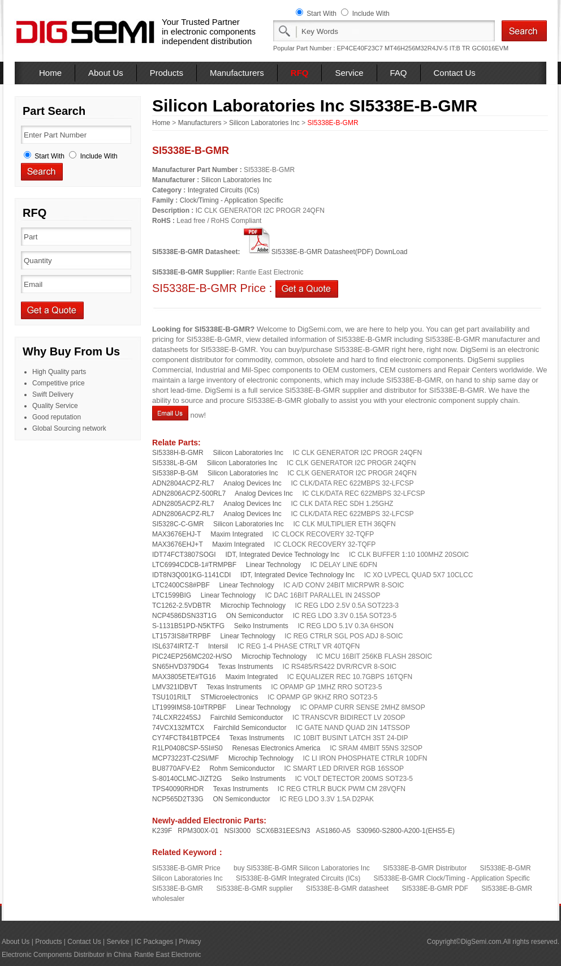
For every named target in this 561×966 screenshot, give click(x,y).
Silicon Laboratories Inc (264, 123)
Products (166, 73)
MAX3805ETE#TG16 (184, 677)
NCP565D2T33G (178, 799)
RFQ (300, 73)
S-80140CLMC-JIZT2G (187, 779)
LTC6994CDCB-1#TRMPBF (194, 565)
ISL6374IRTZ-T (175, 646)
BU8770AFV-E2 (176, 768)
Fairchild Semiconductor (246, 718)
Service (349, 73)
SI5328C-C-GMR (178, 524)
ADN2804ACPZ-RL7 (183, 483)
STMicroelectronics (229, 697)
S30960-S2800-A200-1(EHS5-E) (405, 831)
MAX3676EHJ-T (176, 534)
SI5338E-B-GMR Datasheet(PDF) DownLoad (325, 252)
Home (50, 73)
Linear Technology (273, 565)
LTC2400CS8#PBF (181, 585)
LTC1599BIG (171, 595)
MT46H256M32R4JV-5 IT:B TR (427, 48)
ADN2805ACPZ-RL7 (183, 504)
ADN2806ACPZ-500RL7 (189, 493)
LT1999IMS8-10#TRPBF (189, 707)
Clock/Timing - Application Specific (231, 200)
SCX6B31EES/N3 (283, 831)
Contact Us (455, 73)
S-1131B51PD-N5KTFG (188, 626)
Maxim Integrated (236, 534)
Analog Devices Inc (252, 483)
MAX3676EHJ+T (177, 544)
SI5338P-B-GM (175, 473)
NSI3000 (237, 831)
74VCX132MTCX (178, 728)
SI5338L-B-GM (174, 463)
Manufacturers (237, 73)
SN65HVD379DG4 (180, 667)
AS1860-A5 (333, 831)
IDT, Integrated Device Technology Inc (282, 555)
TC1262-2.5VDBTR (181, 605)
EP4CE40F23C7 (360, 48)
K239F (162, 831)
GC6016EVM (490, 48)
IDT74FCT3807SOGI (184, 555)
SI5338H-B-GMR (178, 453)
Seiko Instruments (261, 626)
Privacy (190, 942)
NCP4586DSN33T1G (184, 616)
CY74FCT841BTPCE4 (186, 738)
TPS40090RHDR (178, 789)
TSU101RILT (171, 697)
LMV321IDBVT (174, 687)
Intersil (218, 646)
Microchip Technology (253, 605)
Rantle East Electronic (167, 955)
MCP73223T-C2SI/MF (185, 758)
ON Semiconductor (254, 616)
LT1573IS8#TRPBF (181, 636)
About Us (105, 73)
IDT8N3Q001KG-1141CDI (191, 575)
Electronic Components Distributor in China (66, 955)
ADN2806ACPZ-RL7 (183, 514)
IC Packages (154, 942)
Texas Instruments (245, 667)
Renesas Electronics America (276, 748)
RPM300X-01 (198, 831)
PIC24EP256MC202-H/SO (192, 656)
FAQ (398, 73)
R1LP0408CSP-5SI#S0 (187, 748)
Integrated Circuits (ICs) (224, 190)
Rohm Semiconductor (241, 768)
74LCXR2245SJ (176, 718)
